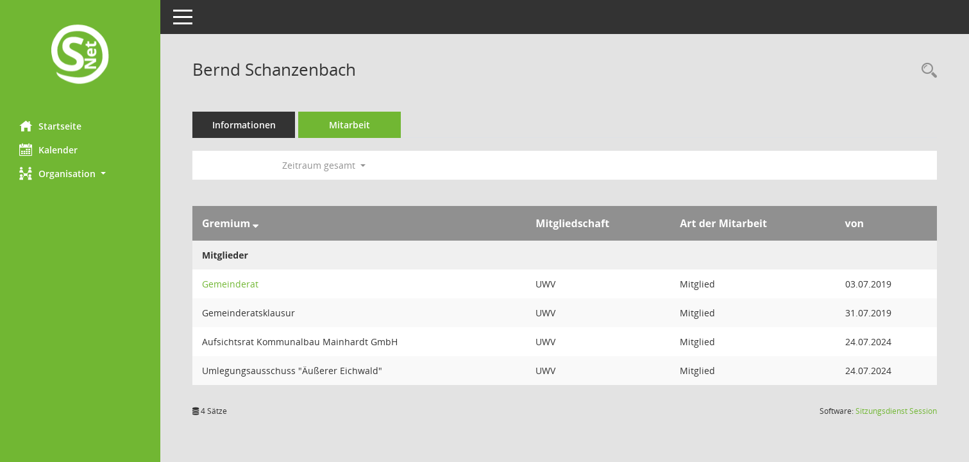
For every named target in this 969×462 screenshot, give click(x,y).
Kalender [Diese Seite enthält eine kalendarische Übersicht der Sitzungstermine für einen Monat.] (48, 149)
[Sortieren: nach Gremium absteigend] (255, 223)
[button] (80, 173)
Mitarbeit (349, 125)
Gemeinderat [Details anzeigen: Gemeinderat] (230, 284)
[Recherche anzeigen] (926, 70)
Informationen (244, 125)
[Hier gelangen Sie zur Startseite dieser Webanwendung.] (80, 55)
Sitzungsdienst (896, 411)
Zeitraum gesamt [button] (324, 165)
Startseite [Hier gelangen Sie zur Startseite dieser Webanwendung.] (50, 125)
